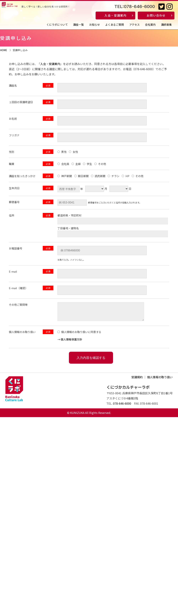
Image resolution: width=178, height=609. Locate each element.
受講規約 (137, 380)
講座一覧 (78, 24)
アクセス (134, 24)
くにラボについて (57, 24)
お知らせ (94, 24)
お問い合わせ (156, 15)
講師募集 (166, 24)
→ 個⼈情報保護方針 (69, 342)
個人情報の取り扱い (160, 380)
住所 (11, 215)
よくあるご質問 (114, 24)
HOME (3, 50)
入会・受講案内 (115, 15)
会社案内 (150, 24)
